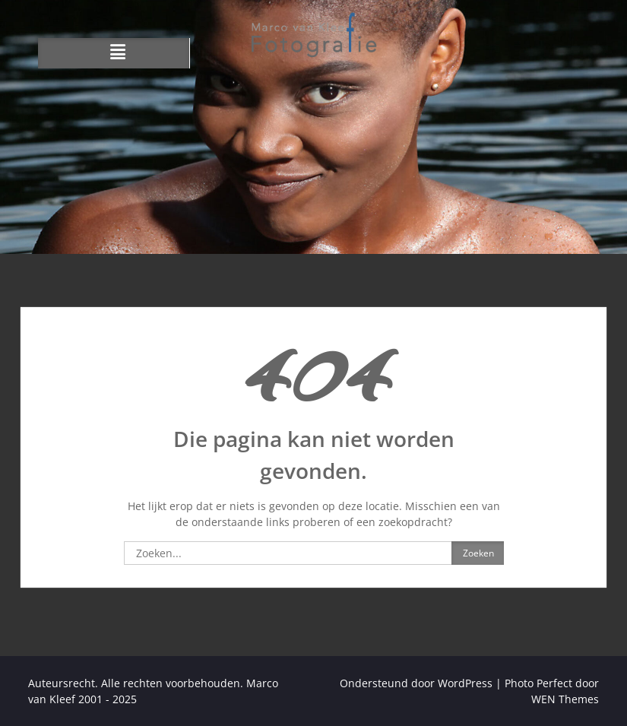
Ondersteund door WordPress (416, 683)
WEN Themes (565, 699)
